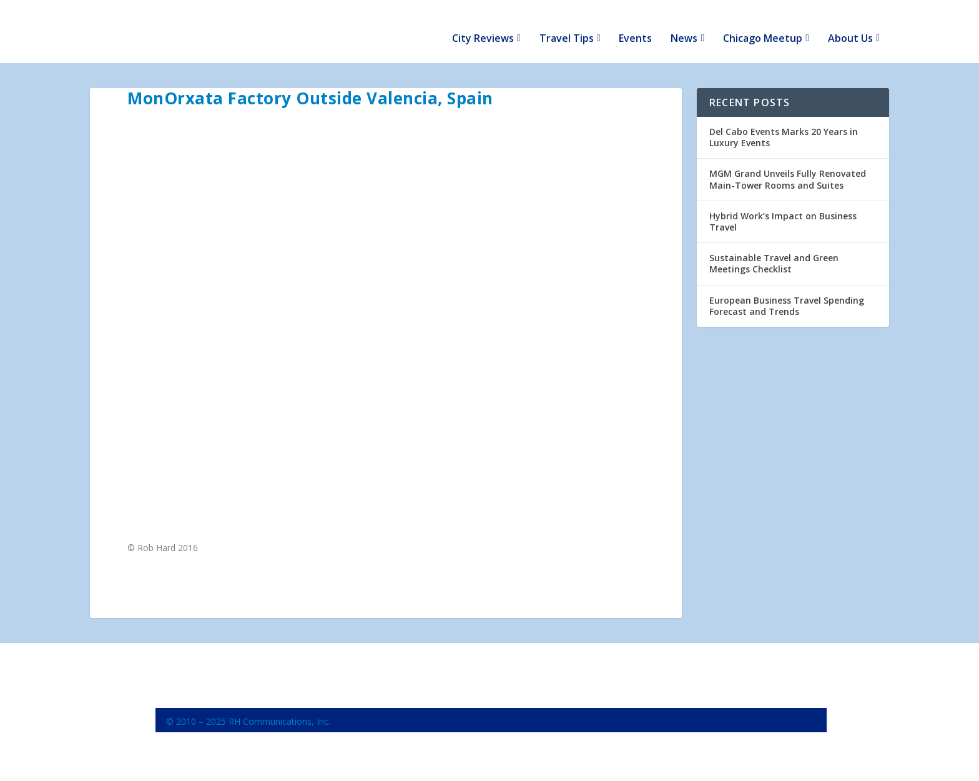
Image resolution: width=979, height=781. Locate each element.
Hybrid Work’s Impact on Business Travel (783, 208)
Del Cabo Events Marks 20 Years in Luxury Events (783, 124)
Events (635, 26)
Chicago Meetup (762, 26)
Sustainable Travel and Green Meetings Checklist (774, 250)
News (684, 26)
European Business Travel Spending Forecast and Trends (786, 292)
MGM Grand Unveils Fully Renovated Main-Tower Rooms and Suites (787, 165)
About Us (850, 26)
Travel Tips (566, 26)
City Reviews (483, 26)
